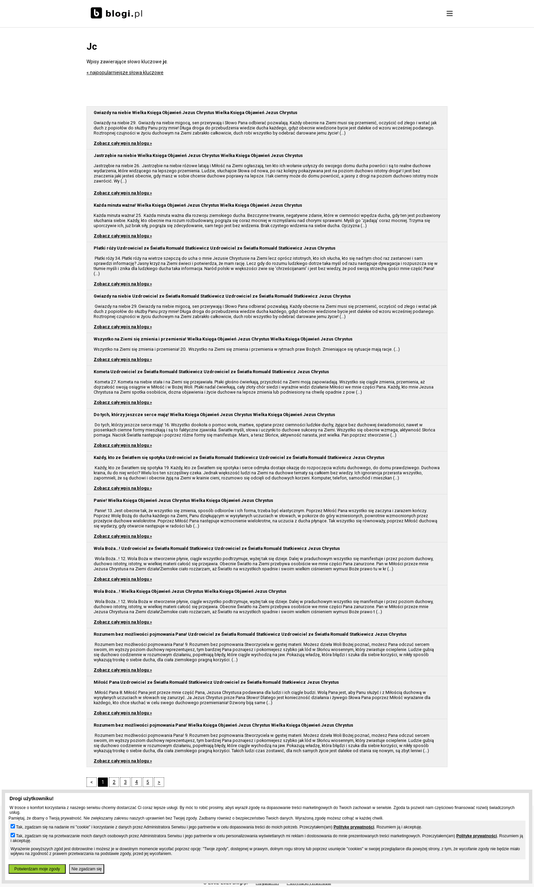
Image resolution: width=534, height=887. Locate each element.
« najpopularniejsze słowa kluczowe (125, 72)
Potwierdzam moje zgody (37, 869)
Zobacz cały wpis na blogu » (123, 143)
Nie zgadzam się (87, 869)
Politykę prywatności (353, 827)
